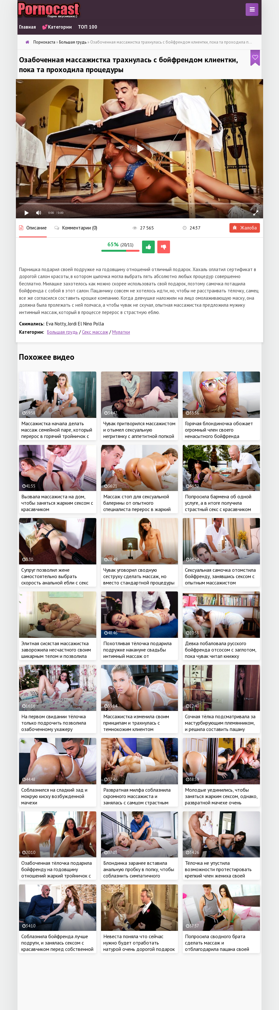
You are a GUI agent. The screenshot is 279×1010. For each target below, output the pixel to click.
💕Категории (57, 27)
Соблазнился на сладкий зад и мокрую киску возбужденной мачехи (54, 796)
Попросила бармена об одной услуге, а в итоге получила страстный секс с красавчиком (218, 502)
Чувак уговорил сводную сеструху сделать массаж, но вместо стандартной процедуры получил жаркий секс (138, 579)
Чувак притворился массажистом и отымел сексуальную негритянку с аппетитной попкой (139, 429)
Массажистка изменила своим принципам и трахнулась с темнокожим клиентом (136, 722)
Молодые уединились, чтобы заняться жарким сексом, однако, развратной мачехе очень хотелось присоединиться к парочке (221, 802)
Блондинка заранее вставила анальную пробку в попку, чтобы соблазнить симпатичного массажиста (138, 872)
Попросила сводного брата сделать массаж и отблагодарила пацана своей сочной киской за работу (217, 946)
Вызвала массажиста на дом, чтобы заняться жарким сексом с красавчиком (57, 502)
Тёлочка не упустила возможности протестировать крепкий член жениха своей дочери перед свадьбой (218, 872)
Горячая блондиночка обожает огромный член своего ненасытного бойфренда (219, 429)
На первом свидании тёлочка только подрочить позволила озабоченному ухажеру (53, 722)
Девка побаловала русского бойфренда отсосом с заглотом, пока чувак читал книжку (220, 649)
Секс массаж (95, 332)
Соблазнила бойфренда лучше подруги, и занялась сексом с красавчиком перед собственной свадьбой (57, 946)
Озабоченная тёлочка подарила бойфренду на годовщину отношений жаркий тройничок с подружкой (56, 872)
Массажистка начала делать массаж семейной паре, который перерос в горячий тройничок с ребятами (56, 433)
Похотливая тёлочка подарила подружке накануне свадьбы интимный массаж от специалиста (137, 652)
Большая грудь (62, 332)
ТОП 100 (87, 27)
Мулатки (121, 332)
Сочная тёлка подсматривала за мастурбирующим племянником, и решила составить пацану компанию (220, 726)
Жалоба (245, 228)
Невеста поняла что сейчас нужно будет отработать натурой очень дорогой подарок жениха (139, 946)
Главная (27, 27)
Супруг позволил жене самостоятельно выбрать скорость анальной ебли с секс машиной (54, 579)
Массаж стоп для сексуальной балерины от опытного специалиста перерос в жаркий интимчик (137, 506)
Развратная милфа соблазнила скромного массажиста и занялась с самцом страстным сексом (137, 799)
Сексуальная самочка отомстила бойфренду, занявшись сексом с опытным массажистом (220, 576)
